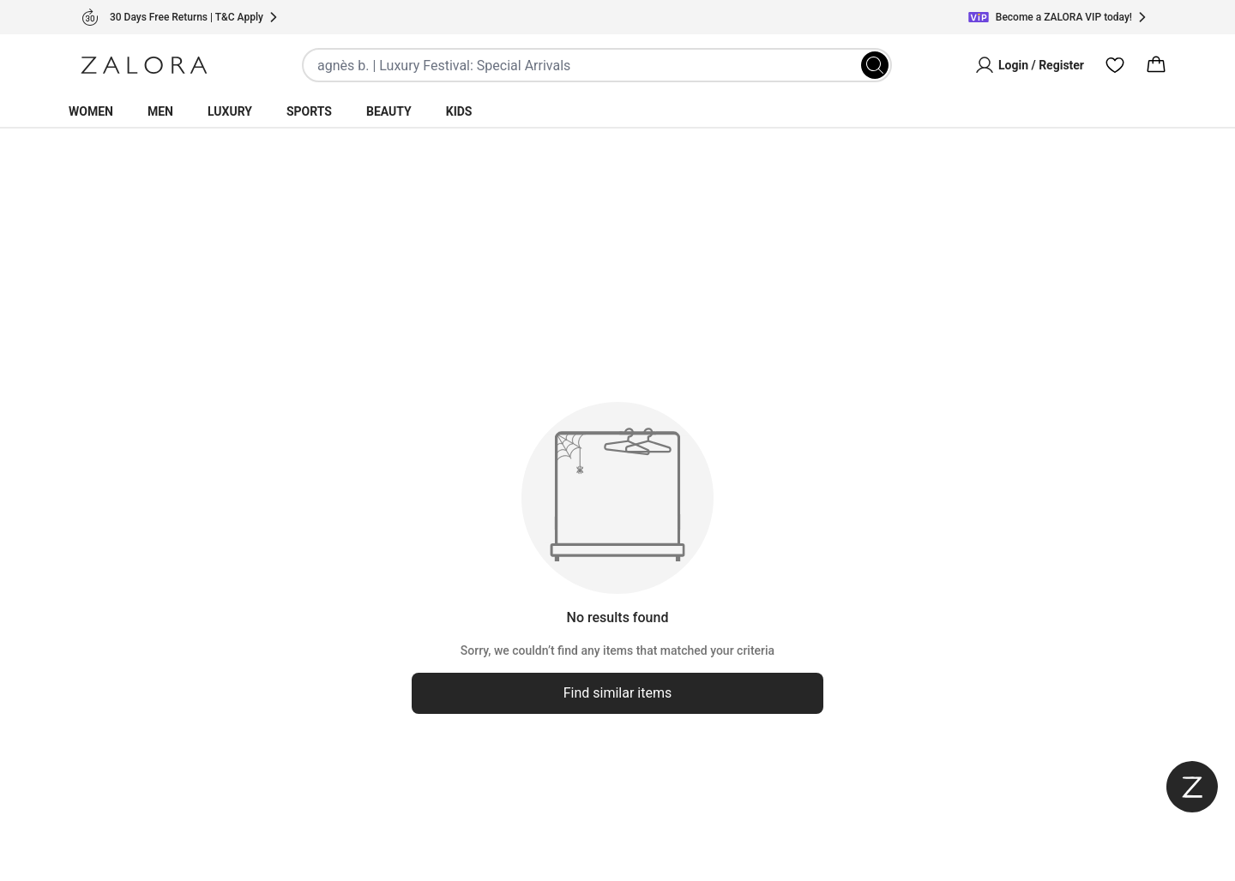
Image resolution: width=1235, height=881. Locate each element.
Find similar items (617, 693)
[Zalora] (144, 65)
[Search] (875, 65)
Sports (309, 111)
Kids (459, 111)
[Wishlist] (1115, 65)
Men (160, 111)
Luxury (230, 111)
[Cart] (1156, 65)
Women (91, 111)
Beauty (389, 111)
